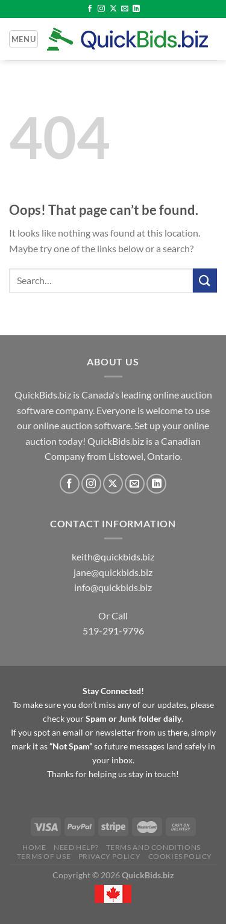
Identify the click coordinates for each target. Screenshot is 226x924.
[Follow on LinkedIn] (136, 9)
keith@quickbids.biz (113, 556)
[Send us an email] (124, 9)
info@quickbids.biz (113, 587)
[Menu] (23, 39)
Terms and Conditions (153, 847)
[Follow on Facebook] (89, 9)
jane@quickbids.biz (113, 572)
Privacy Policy (109, 856)
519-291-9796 (113, 630)
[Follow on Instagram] (101, 9)
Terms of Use (44, 856)
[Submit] (205, 280)
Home (34, 847)
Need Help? (76, 847)
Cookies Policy (180, 856)
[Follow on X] (113, 9)
